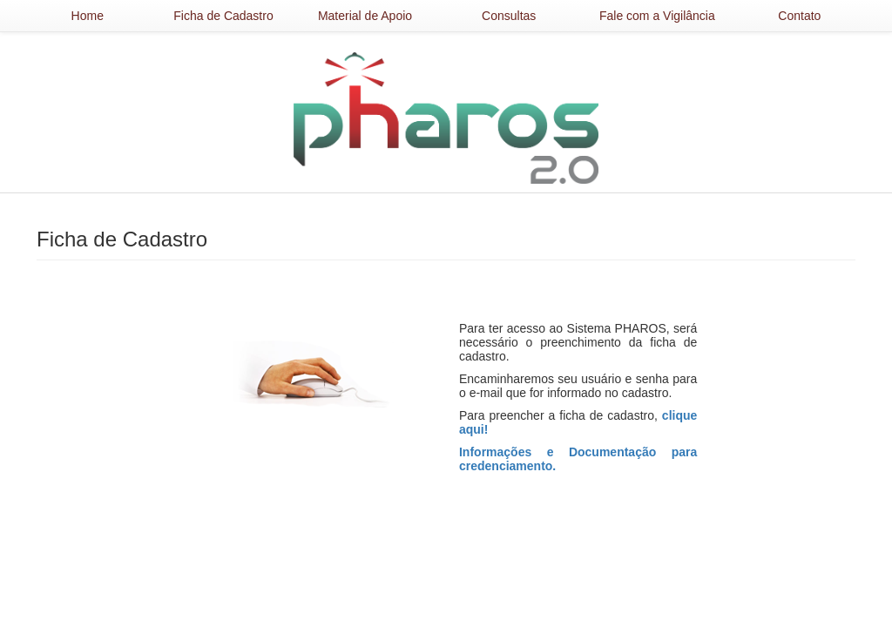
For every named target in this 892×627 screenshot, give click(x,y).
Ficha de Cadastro (223, 16)
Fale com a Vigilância (657, 16)
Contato (799, 16)
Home (87, 16)
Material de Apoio (365, 16)
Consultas (509, 16)
